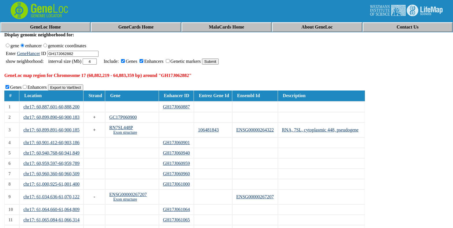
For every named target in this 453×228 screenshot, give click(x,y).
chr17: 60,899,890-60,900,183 (51, 117)
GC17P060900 (123, 117)
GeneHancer (28, 53)
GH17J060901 (176, 142)
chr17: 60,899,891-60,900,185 (51, 129)
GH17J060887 (176, 106)
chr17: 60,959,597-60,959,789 (51, 163)
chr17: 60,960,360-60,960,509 (51, 173)
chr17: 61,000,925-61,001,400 (51, 184)
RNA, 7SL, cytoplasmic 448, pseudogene (320, 129)
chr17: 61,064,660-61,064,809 (51, 209)
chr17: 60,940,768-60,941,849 (51, 152)
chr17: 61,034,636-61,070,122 (51, 196)
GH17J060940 (176, 152)
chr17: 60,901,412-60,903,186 (51, 142)
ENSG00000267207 (128, 194)
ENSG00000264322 (255, 129)
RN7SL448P (121, 127)
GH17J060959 (176, 163)
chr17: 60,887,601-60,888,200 (51, 106)
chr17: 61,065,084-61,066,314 (51, 219)
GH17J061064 (176, 209)
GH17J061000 (176, 184)
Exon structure (125, 132)
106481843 (208, 129)
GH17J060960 (176, 173)
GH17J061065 (176, 219)
